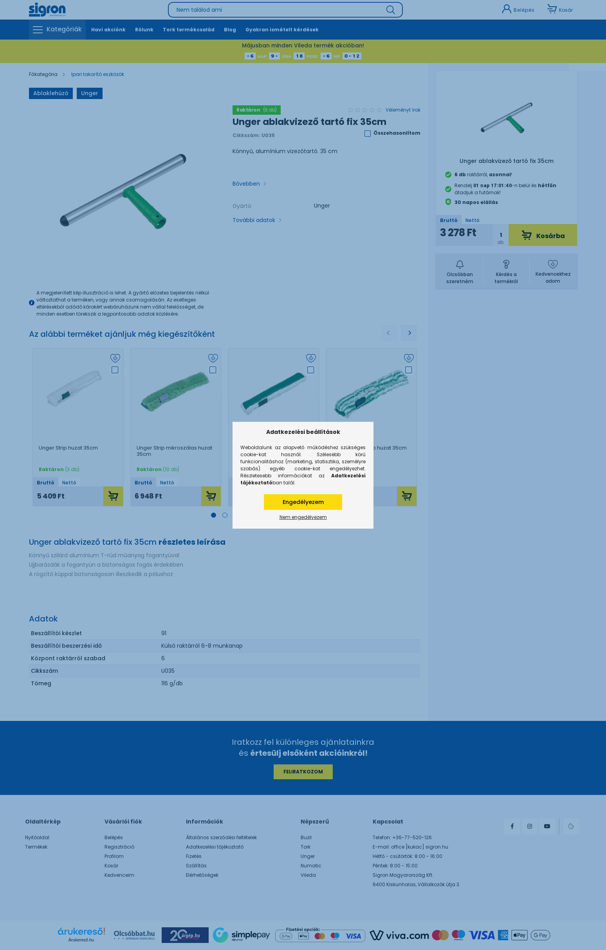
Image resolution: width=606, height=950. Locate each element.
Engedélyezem (303, 502)
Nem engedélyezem (303, 517)
